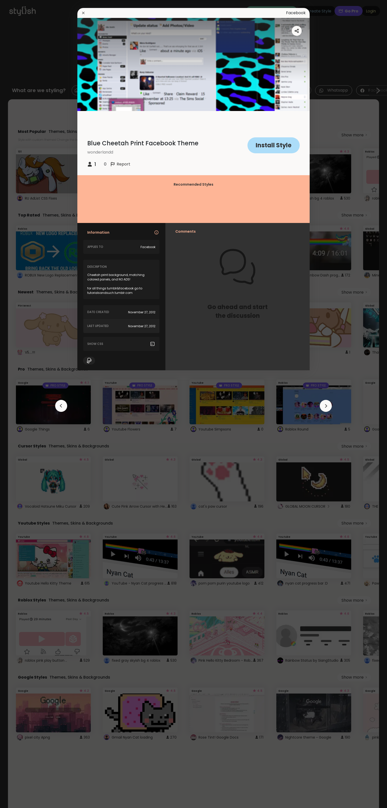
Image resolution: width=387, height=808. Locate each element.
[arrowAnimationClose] (61, 406)
